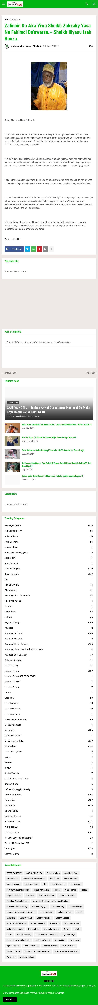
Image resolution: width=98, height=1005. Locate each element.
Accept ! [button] (10, 999)
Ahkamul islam (49, 536)
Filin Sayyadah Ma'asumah (49, 595)
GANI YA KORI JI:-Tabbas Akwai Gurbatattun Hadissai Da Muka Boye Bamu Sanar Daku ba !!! (48, 410)
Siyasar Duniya (49, 784)
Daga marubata (49, 574)
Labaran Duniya (49, 671)
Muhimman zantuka (49, 741)
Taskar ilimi (49, 800)
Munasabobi (49, 746)
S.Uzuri (49, 768)
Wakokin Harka (49, 832)
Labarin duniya (49, 703)
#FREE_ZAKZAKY (49, 525)
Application (49, 558)
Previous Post (9, 373)
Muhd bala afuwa (49, 735)
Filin (49, 579)
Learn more (58, 993)
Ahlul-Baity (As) (49, 541)
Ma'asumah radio (49, 724)
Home (7, 19)
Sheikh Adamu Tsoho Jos (49, 778)
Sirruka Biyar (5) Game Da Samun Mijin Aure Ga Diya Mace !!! (49, 437)
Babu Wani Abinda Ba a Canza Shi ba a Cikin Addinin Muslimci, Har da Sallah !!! (57, 424)
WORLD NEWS (49, 827)
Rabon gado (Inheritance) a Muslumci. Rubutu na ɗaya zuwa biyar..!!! (52, 476)
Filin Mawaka (49, 590)
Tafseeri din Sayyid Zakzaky (49, 789)
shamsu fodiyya (49, 854)
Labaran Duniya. (49, 687)
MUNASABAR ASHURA (49, 719)
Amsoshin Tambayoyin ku (49, 552)
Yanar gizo (49, 848)
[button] (3, 4)
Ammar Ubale (49, 547)
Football (49, 606)
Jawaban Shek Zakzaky (49, 654)
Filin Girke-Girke (49, 584)
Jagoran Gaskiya (49, 622)
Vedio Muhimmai (49, 821)
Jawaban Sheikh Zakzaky (49, 644)
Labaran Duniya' (49, 681)
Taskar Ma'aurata (49, 794)
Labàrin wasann (49, 714)
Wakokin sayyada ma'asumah (49, 837)
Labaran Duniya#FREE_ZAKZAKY (49, 676)
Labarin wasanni (49, 708)
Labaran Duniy (49, 665)
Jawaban (49, 628)
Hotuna (49, 617)
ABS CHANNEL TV (49, 531)
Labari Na (17, 19)
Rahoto (49, 762)
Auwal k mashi (49, 563)
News (49, 757)
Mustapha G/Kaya (49, 751)
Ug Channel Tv (49, 810)
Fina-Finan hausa (49, 601)
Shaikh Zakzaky (49, 773)
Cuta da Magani (49, 568)
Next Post (90, 373)
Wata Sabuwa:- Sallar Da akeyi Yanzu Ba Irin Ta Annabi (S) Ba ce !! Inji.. (53, 450)
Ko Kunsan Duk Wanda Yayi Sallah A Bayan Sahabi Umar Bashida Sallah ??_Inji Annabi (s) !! (56, 465)
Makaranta (49, 730)
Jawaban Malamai (49, 633)
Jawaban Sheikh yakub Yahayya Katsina (49, 649)
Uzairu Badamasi (49, 816)
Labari (49, 692)
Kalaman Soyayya (49, 660)
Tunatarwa (49, 805)
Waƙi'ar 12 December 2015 (49, 843)
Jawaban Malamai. (49, 638)
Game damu (49, 611)
